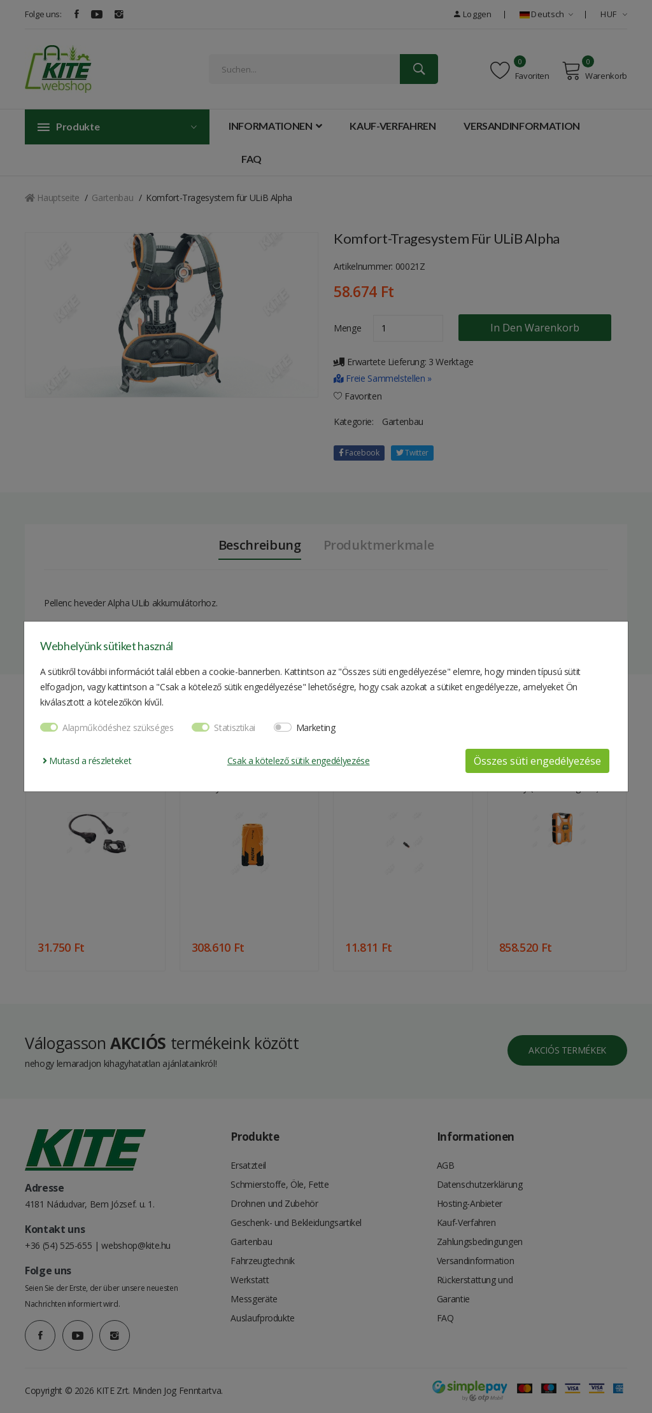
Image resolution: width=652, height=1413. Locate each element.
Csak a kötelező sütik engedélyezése (298, 761)
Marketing (316, 727)
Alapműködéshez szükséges (118, 727)
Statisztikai (234, 727)
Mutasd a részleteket (87, 761)
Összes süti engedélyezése (537, 761)
